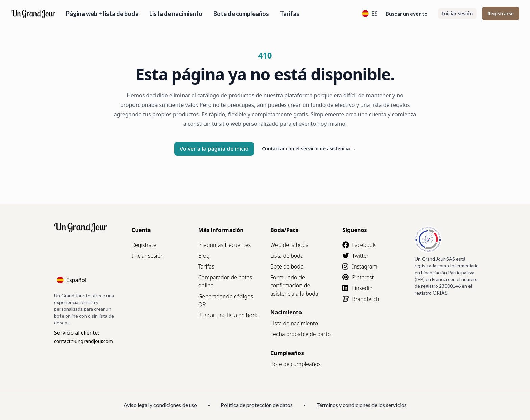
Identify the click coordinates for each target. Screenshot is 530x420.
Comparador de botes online (225, 281)
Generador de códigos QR (225, 300)
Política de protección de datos (257, 405)
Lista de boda (286, 255)
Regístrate (143, 245)
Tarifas (289, 13)
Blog (204, 255)
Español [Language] (71, 280)
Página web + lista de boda (102, 13)
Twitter (355, 255)
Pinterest (358, 277)
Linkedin (357, 288)
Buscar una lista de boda (228, 315)
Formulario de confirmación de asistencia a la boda (294, 285)
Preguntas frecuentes (224, 245)
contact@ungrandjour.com (83, 341)
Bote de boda (287, 266)
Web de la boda (289, 245)
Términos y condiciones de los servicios (361, 405)
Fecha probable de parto (300, 334)
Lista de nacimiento (175, 13)
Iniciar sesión (457, 13)
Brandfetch (360, 299)
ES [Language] (370, 13)
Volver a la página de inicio (214, 149)
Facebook (358, 245)
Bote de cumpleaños (241, 13)
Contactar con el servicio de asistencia (309, 148)
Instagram (359, 266)
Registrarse (500, 13)
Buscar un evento (406, 13)
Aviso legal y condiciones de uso (160, 405)
